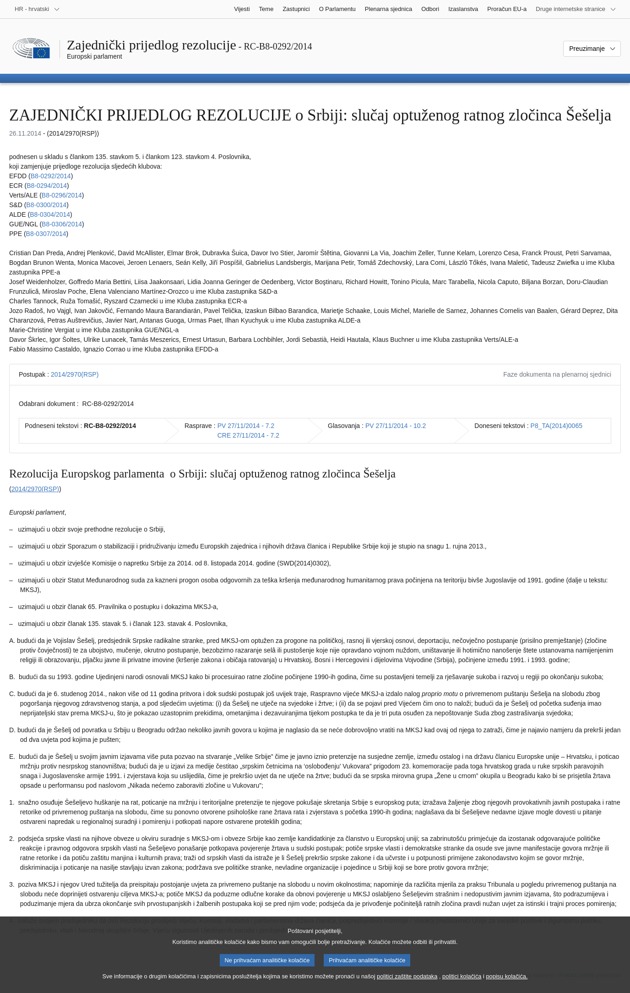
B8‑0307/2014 (46, 233)
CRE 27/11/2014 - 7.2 (248, 435)
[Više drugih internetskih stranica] (576, 9)
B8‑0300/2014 (46, 204)
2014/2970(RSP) (74, 374)
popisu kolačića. (506, 980)
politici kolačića (461, 980)
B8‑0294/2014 (47, 185)
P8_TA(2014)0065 (556, 425)
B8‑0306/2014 (62, 224)
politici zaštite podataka (407, 980)
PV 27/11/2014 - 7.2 (246, 425)
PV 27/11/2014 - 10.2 (395, 425)
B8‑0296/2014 (62, 195)
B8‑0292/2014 (51, 176)
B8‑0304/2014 (50, 214)
